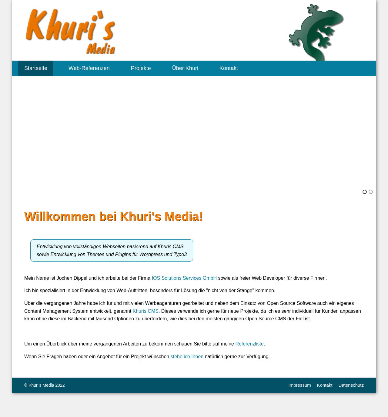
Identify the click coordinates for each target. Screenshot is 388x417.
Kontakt (228, 68)
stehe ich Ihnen (187, 356)
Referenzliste (249, 343)
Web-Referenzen (89, 68)
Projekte (141, 68)
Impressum (300, 385)
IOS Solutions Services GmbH (184, 278)
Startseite (35, 68)
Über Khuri (185, 68)
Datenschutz (351, 385)
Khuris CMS (146, 311)
